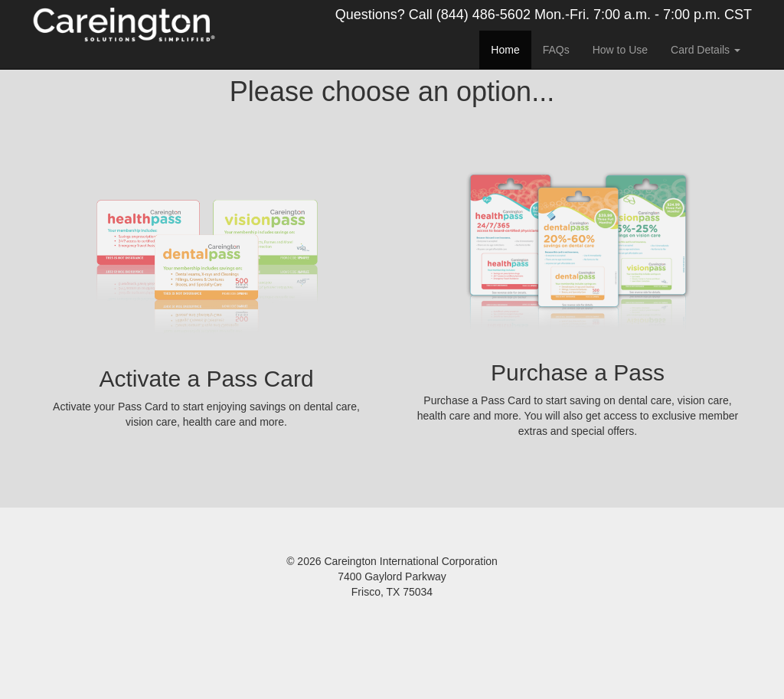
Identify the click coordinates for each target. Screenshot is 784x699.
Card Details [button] (705, 50)
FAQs (556, 50)
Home (505, 50)
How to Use (620, 50)
